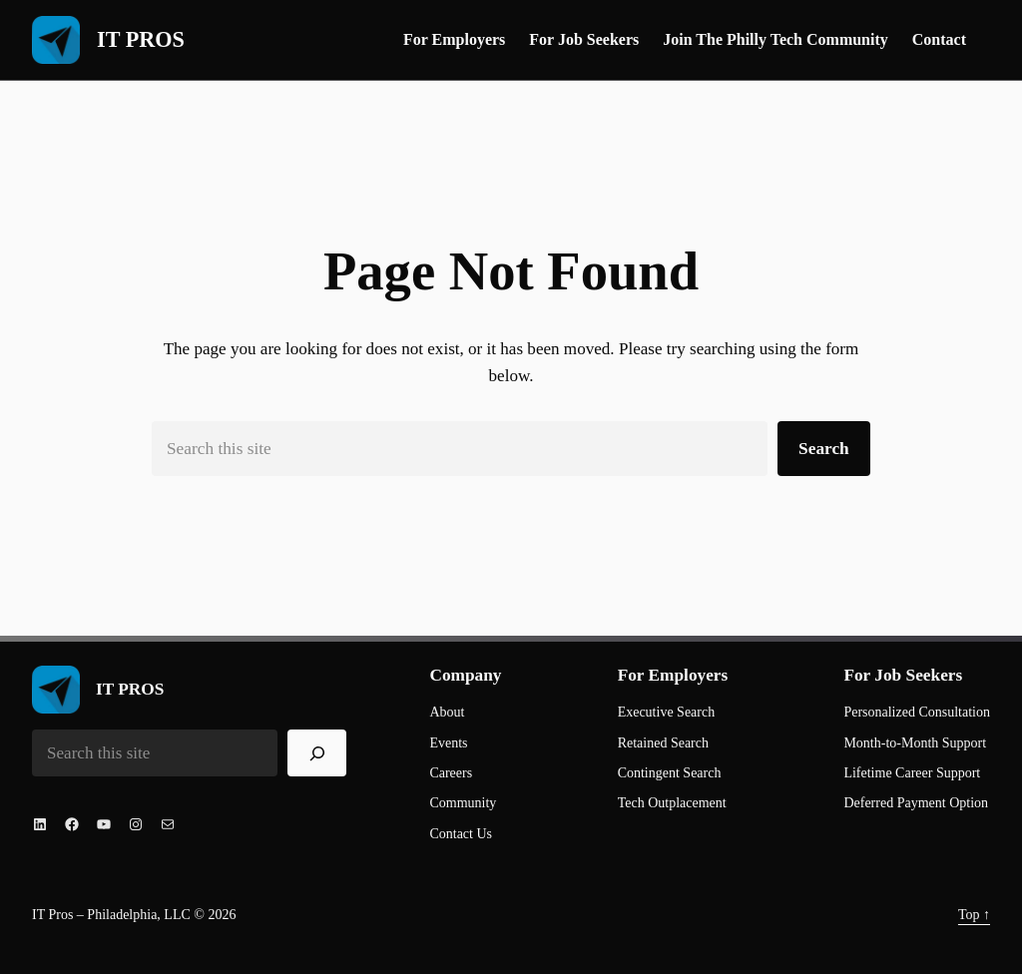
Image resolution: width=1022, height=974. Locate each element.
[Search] (316, 753)
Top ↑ (974, 914)
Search (823, 448)
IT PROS (141, 39)
